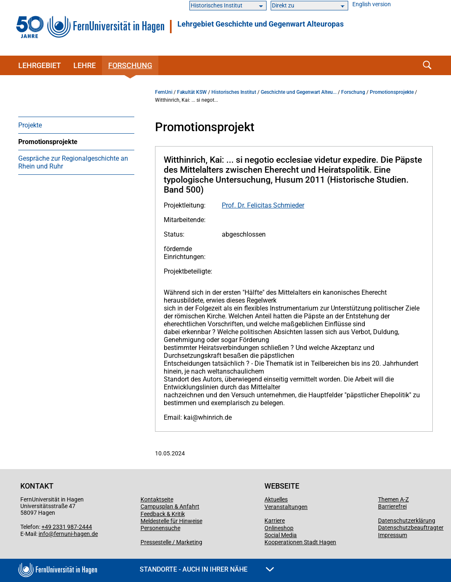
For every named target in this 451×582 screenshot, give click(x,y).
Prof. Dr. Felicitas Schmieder (263, 205)
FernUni (163, 92)
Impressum (392, 535)
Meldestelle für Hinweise (171, 521)
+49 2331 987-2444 (66, 526)
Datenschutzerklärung (406, 520)
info (43, 534)
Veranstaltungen (286, 507)
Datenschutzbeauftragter (411, 527)
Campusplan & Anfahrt (170, 506)
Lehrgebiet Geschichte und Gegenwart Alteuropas (260, 24)
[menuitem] (76, 125)
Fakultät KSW (192, 92)
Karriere (274, 520)
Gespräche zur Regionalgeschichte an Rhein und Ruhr (73, 162)
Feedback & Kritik (163, 514)
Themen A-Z (393, 499)
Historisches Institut (233, 92)
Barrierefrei (392, 506)
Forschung (130, 65)
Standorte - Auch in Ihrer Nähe (207, 569)
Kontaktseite (157, 499)
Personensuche (160, 528)
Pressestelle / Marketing (171, 542)
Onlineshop (278, 528)
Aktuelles (276, 499)
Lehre (84, 65)
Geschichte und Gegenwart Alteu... (299, 92)
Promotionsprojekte (48, 142)
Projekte (30, 125)
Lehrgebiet (39, 65)
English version (371, 4)
